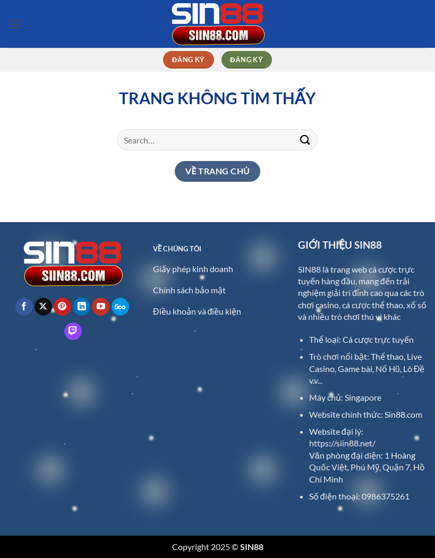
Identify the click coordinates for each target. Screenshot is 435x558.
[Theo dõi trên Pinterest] (62, 307)
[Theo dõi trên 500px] (120, 307)
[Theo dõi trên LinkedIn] (81, 307)
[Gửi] (305, 139)
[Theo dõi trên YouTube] (100, 307)
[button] (15, 24)
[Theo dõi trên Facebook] (24, 307)
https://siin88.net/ (342, 443)
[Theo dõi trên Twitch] (73, 332)
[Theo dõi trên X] (43, 307)
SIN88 (309, 269)
